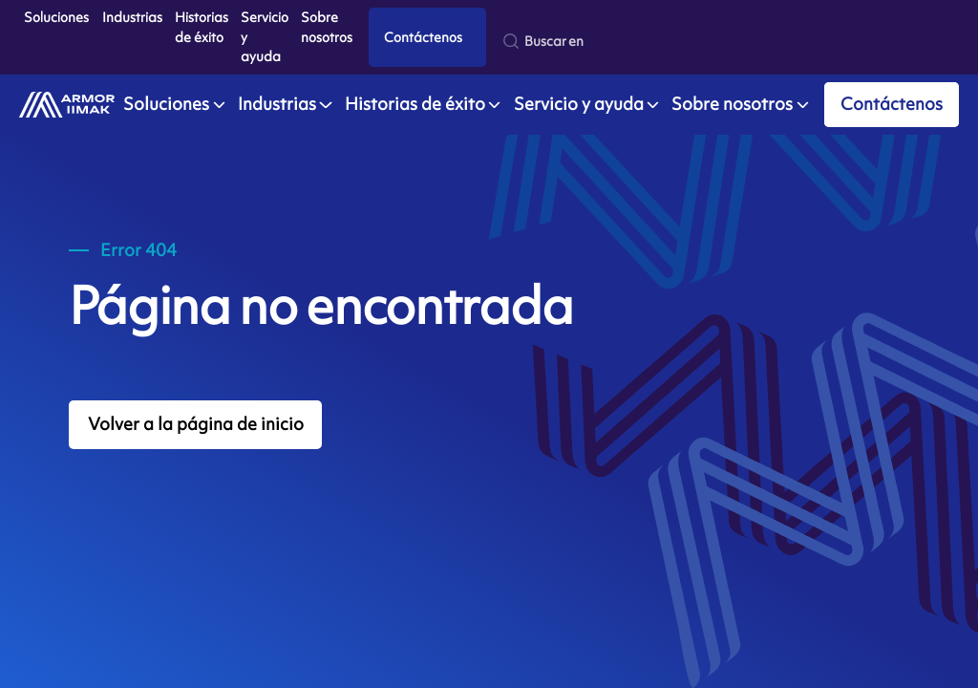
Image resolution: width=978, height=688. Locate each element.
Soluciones (56, 17)
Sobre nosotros (326, 27)
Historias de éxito (201, 27)
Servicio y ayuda (264, 36)
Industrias (132, 17)
